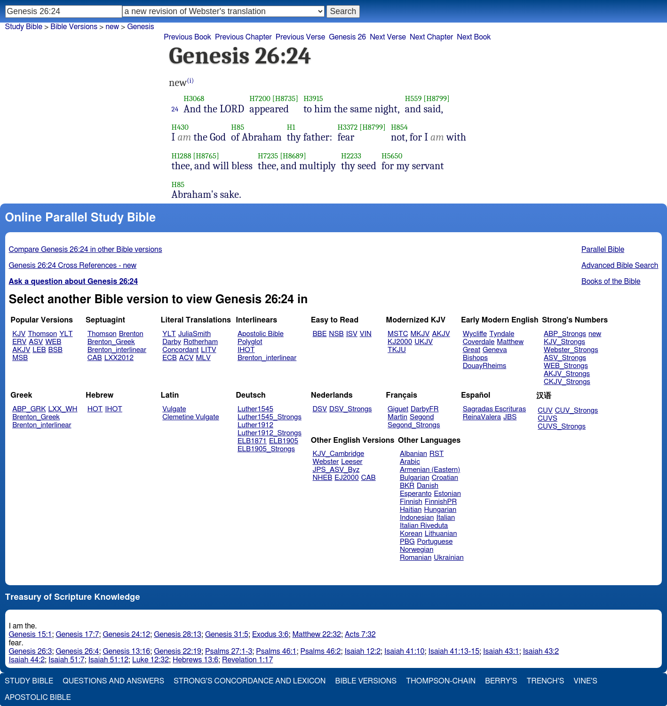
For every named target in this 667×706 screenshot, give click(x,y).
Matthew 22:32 (317, 634)
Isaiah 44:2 (27, 660)
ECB (169, 357)
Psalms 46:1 (276, 651)
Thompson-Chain (441, 681)
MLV (203, 357)
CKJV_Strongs (567, 381)
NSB (336, 333)
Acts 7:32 (360, 634)
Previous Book (187, 37)
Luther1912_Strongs (270, 433)
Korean (411, 533)
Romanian (415, 557)
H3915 (313, 98)
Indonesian (417, 517)
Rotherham (200, 341)
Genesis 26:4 (77, 651)
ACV (186, 357)
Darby (171, 341)
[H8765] (206, 155)
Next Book (474, 37)
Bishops (475, 357)
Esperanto (416, 493)
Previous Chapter (243, 37)
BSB (55, 349)
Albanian (413, 453)
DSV (320, 409)
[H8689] (293, 155)
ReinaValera (482, 417)
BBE (320, 333)
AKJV (21, 349)
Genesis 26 (347, 37)
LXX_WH (62, 409)
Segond (422, 417)
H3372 (347, 127)
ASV (36, 341)
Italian (445, 517)
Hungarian (440, 509)
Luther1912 (255, 425)
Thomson (42, 333)
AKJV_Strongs (567, 373)
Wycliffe (475, 333)
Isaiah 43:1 (501, 651)
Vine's (585, 681)
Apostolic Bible (38, 697)
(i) (190, 81)
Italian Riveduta (424, 525)
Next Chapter (431, 37)
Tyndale (501, 333)
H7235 (268, 155)
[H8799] (436, 98)
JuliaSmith (194, 333)
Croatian (445, 477)
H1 (291, 127)
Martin (397, 417)
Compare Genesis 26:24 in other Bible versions (85, 249)
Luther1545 (255, 409)
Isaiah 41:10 (404, 651)
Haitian (411, 509)
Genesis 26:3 (30, 651)
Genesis (140, 27)
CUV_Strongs (576, 410)
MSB (20, 357)
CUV (545, 410)
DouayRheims (485, 365)
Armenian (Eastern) (430, 469)
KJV (18, 333)
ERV (19, 341)
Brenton (131, 333)
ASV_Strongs (565, 357)
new (594, 333)
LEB (39, 349)
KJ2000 (400, 341)
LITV (208, 349)
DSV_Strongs (350, 409)
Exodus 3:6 (270, 634)
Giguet (398, 409)
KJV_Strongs (564, 341)
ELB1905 (283, 441)
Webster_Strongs (571, 349)
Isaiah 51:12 (108, 660)
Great (471, 349)
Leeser (351, 461)
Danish (427, 485)
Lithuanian (441, 533)
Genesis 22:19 (177, 651)
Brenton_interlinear (116, 349)
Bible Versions (73, 27)
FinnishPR (441, 501)
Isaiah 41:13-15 (454, 651)
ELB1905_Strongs (266, 449)
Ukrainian (448, 557)
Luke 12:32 (150, 660)
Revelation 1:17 (247, 660)
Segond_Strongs (414, 425)
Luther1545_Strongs (270, 417)
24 (175, 109)
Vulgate (174, 409)
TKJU (397, 349)
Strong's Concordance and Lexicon (250, 681)
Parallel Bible (602, 249)
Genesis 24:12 (126, 634)
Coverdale (479, 341)
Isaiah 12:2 (363, 651)
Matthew (510, 341)
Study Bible (23, 27)
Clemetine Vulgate (190, 417)
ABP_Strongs (565, 333)
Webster (326, 461)
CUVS (547, 418)
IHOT (246, 349)
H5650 (391, 155)
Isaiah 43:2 (541, 651)
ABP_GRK (29, 409)
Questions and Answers (113, 681)
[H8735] (285, 98)
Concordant (180, 349)
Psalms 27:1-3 (228, 651)
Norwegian (416, 549)
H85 (237, 127)
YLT (65, 333)
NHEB (323, 477)
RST (436, 453)
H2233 (351, 155)
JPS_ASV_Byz (336, 469)
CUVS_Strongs (562, 426)
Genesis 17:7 (77, 634)
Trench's (545, 681)
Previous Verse (300, 37)
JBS (509, 417)
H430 (180, 127)
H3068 (193, 98)
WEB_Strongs (566, 365)
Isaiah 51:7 (66, 660)
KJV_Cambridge (339, 453)
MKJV (419, 333)
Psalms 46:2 (320, 651)
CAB (94, 357)
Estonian (447, 493)
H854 (399, 127)
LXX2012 (119, 357)
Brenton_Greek (111, 341)
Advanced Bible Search (619, 265)
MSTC (398, 333)
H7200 (259, 98)
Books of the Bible (611, 281)
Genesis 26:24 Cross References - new (73, 265)
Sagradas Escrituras (494, 409)
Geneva (495, 349)
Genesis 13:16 (126, 651)
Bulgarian (414, 477)
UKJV (423, 341)
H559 (413, 98)
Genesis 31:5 (226, 634)
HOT (95, 409)
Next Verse (388, 37)
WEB (53, 341)
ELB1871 (252, 441)
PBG (407, 541)
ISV (351, 333)
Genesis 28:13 (177, 634)
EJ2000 (346, 477)
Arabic (410, 461)
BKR (407, 485)
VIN (366, 333)
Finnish (411, 501)
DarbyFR (425, 409)
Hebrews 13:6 (195, 660)
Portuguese (435, 541)
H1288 (181, 155)
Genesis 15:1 (30, 634)
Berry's (501, 681)
